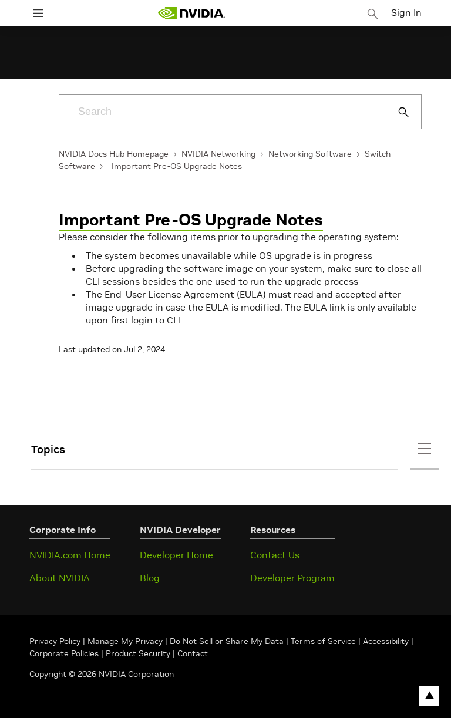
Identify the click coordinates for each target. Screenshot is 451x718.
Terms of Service (323, 641)
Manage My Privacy (125, 641)
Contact (192, 653)
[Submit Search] (397, 112)
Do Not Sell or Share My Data (227, 641)
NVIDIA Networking (218, 154)
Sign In (406, 12)
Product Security (138, 653)
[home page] (191, 13)
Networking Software (310, 154)
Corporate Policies (64, 653)
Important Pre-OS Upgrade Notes (177, 166)
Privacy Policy (56, 641)
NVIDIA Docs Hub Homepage (114, 154)
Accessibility (386, 641)
